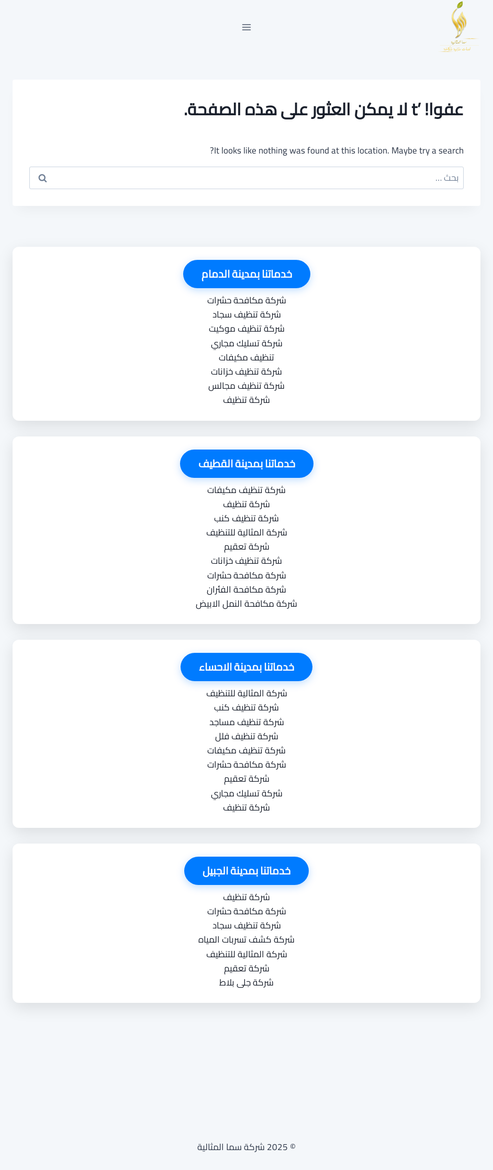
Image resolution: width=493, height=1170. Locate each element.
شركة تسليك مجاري (247, 343)
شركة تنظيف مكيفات (246, 490)
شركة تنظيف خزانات (246, 371)
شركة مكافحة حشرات (246, 300)
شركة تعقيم (247, 546)
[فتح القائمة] (246, 27)
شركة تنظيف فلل (246, 736)
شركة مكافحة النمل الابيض (246, 603)
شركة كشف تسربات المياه (246, 939)
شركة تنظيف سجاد (246, 314)
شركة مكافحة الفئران (246, 589)
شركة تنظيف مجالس (246, 385)
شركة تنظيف (246, 399)
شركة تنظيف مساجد (246, 722)
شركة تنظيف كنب (246, 518)
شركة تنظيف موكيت (247, 328)
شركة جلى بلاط (246, 982)
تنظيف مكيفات (246, 357)
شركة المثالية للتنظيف (246, 532)
